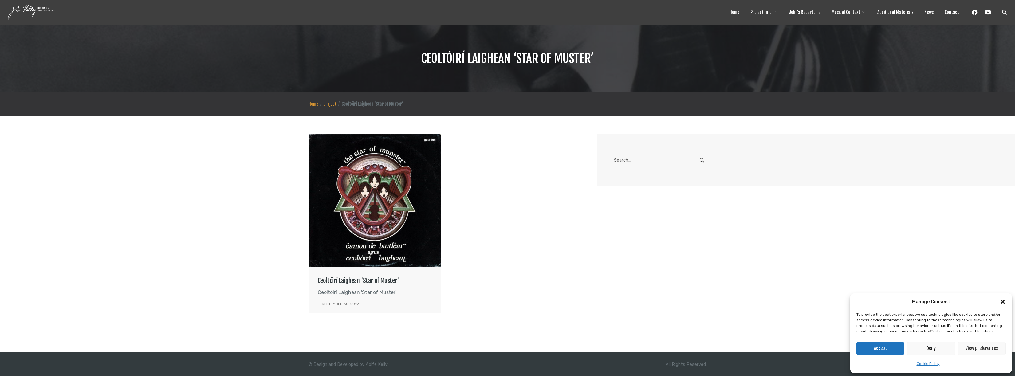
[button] (1003, 302)
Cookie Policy (928, 364)
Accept (880, 348)
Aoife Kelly (377, 364)
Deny (931, 348)
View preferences (982, 348)
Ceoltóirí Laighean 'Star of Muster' (358, 280)
